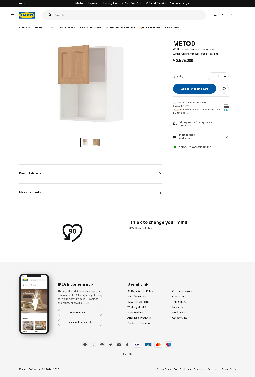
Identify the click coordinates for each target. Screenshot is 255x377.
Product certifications (140, 323)
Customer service (182, 291)
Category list (179, 317)
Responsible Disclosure (206, 369)
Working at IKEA (137, 307)
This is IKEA (179, 301)
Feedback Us (179, 312)
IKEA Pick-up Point (138, 301)
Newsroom (178, 307)
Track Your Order (134, 3)
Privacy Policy (164, 369)
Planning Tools (110, 3)
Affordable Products (139, 317)
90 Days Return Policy (140, 291)
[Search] (130, 15)
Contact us (178, 296)
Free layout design (179, 3)
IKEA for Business (91, 27)
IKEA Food (80, 3)
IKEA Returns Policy (140, 228)
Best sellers (67, 27)
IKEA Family (172, 27)
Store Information (158, 3)
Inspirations (94, 3)
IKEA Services (135, 312)
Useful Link (138, 284)
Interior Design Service (120, 27)
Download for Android (80, 322)
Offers (51, 27)
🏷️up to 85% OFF (149, 27)
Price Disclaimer (182, 369)
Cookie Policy (229, 369)
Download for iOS (80, 312)
